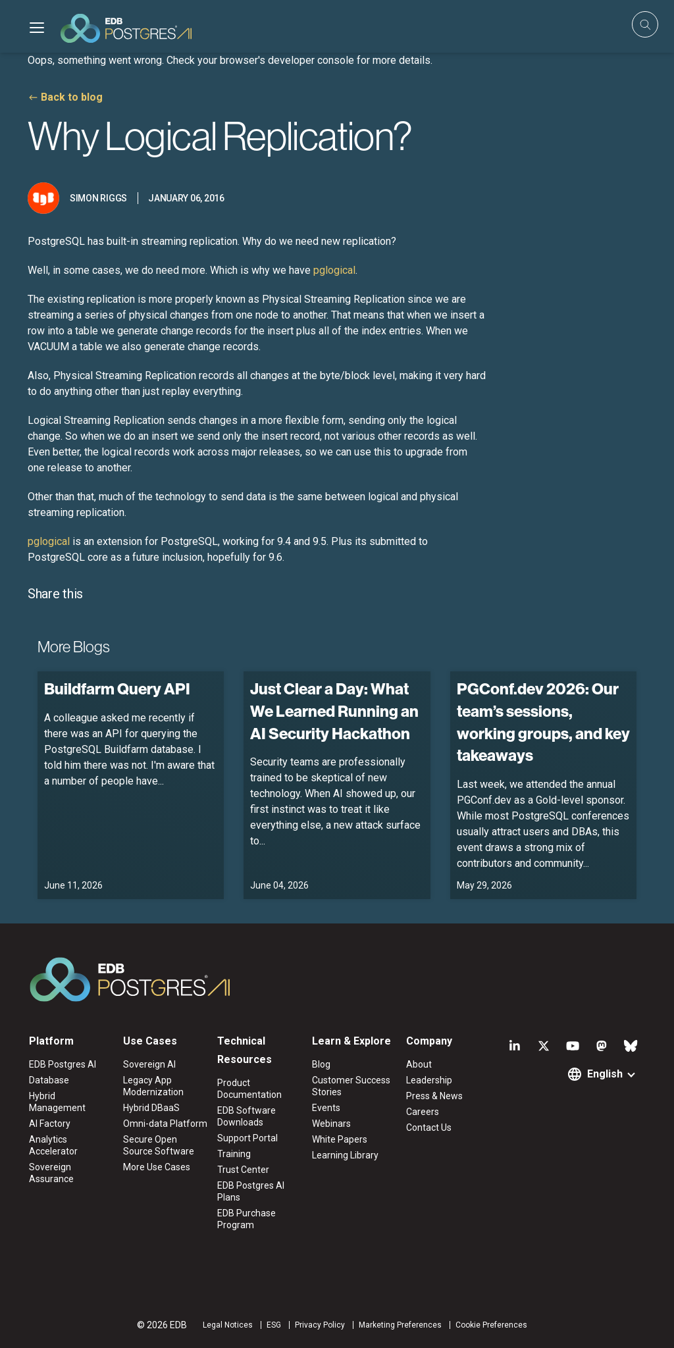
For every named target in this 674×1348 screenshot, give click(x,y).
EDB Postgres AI (62, 1064)
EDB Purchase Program (246, 1219)
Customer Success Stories (351, 1086)
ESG (274, 1325)
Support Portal (247, 1138)
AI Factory (49, 1123)
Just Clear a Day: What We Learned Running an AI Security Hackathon (334, 710)
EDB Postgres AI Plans (250, 1191)
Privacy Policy (320, 1325)
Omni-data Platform (165, 1123)
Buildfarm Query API (117, 688)
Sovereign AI (149, 1064)
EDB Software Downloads (246, 1116)
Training (234, 1154)
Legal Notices (228, 1325)
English (605, 1074)
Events (326, 1107)
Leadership (429, 1080)
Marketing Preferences (400, 1325)
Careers (422, 1111)
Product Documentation (249, 1088)
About (419, 1064)
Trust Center (243, 1169)
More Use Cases (156, 1167)
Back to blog (72, 97)
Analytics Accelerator (53, 1145)
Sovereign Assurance (51, 1173)
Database (49, 1080)
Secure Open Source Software (158, 1145)
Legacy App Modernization (153, 1086)
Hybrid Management (57, 1102)
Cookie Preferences (491, 1325)
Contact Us (429, 1127)
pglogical (334, 270)
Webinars (331, 1123)
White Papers (339, 1139)
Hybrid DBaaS (151, 1107)
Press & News (434, 1096)
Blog (321, 1064)
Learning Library (345, 1155)
